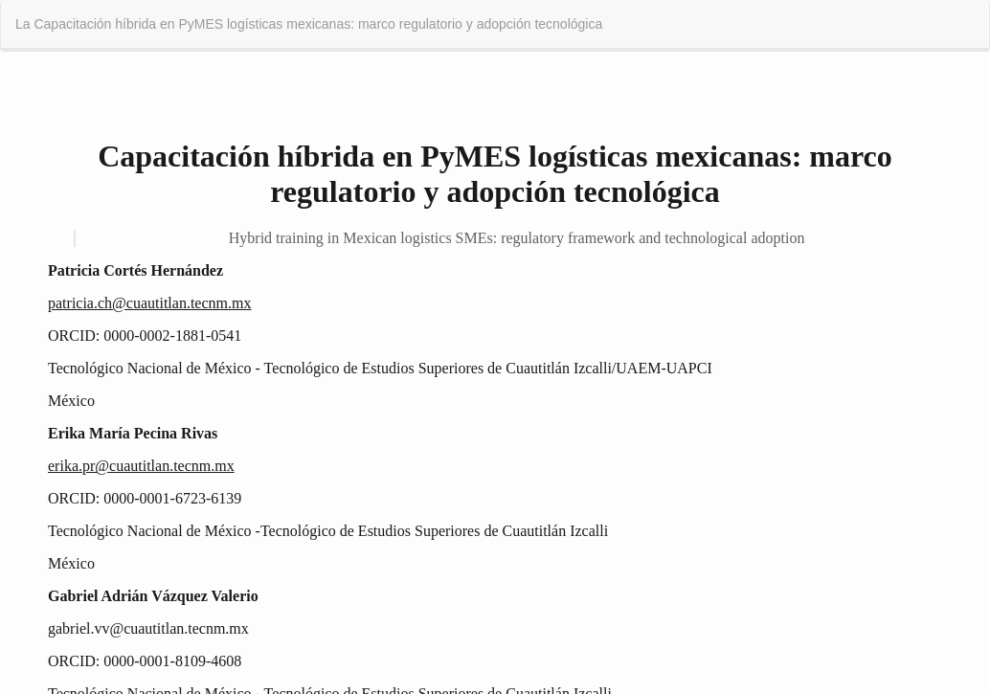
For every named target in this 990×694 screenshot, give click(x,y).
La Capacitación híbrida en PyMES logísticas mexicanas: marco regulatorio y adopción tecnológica (308, 24)
